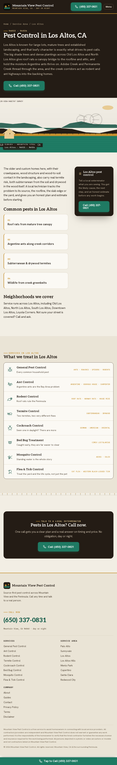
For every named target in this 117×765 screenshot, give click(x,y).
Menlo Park (67, 665)
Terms (7, 711)
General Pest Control (15, 646)
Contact (8, 702)
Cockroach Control (14, 665)
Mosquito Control (13, 674)
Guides (7, 697)
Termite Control (12, 660)
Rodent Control (12, 655)
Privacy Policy (11, 707)
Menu (109, 6)
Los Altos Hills (68, 660)
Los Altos (38, 24)
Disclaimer (9, 716)
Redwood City (68, 679)
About (7, 692)
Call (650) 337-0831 (24, 86)
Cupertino (66, 670)
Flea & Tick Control (14, 679)
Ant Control (10, 651)
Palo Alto (65, 646)
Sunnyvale (66, 651)
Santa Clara (67, 674)
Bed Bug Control (12, 670)
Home (6, 24)
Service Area (20, 24)
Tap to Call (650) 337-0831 (58, 761)
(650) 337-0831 (86, 6)
